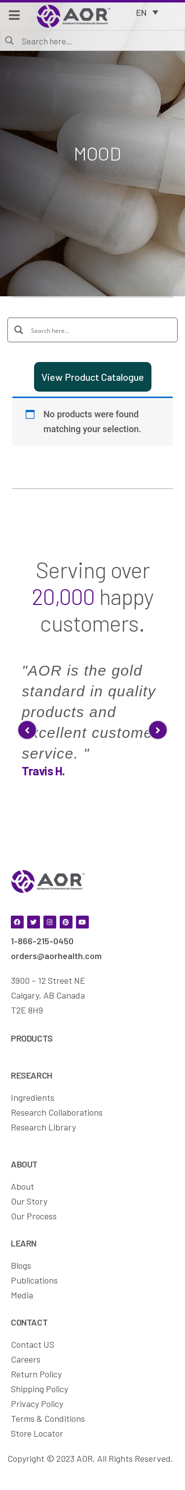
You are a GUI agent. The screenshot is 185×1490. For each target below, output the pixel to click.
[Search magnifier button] (9, 40)
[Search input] (99, 40)
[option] (92, 717)
